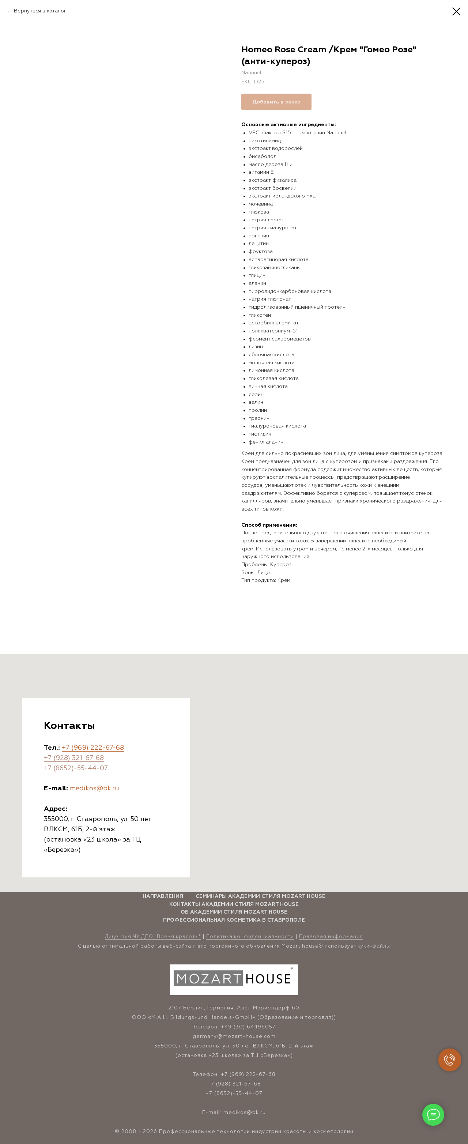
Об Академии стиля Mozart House (234, 912)
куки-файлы (374, 946)
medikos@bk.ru (94, 788)
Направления (163, 896)
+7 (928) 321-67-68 (74, 758)
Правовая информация (331, 936)
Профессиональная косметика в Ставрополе (234, 920)
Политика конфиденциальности (250, 936)
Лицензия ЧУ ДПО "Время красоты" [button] (153, 936)
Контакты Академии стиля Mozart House (234, 904)
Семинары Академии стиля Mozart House (260, 896)
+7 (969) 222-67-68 (93, 748)
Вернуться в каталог (40, 11)
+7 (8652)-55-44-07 (76, 768)
